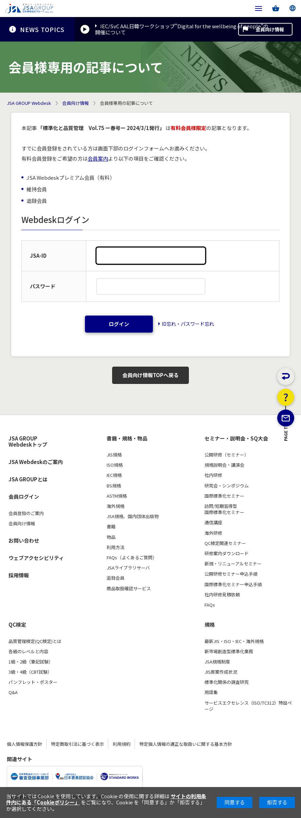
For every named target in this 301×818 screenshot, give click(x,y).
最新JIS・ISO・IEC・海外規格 (234, 641)
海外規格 (115, 506)
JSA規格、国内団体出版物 (133, 516)
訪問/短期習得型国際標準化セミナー (224, 509)
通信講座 (213, 522)
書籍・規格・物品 (127, 438)
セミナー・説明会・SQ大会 (236, 438)
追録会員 (115, 578)
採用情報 (18, 575)
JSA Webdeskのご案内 (35, 461)
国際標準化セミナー (224, 496)
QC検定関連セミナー (225, 543)
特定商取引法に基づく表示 (77, 744)
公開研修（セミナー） (227, 455)
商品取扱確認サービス (129, 589)
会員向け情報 (269, 29)
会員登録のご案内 (26, 513)
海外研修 (213, 533)
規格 (210, 625)
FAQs (210, 605)
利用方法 (115, 547)
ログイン (119, 323)
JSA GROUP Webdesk (29, 103)
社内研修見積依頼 (222, 595)
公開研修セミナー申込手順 (231, 574)
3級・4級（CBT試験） (30, 672)
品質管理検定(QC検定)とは (34, 641)
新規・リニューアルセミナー (233, 564)
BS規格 (114, 486)
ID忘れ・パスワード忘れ (188, 323)
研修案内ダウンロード (227, 553)
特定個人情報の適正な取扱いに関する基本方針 (185, 744)
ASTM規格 (117, 496)
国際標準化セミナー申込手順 (233, 584)
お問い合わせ (23, 540)
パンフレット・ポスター (32, 682)
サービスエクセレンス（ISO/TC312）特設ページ (248, 706)
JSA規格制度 (217, 662)
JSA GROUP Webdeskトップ (27, 441)
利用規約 (121, 744)
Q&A (13, 692)
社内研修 (213, 475)
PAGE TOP (285, 470)
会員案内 (98, 158)
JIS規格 (114, 455)
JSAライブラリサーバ (128, 568)
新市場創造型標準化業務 (229, 651)
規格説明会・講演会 (224, 465)
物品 (111, 537)
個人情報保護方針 (24, 744)
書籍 (111, 527)
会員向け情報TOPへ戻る (150, 375)
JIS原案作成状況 (221, 672)
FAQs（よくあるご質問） (132, 558)
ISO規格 (115, 465)
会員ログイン (23, 496)
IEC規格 (114, 475)
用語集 (211, 692)
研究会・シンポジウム (227, 486)
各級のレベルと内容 (28, 651)
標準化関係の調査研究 (227, 682)
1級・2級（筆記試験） (30, 662)
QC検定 (17, 625)
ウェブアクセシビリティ (36, 557)
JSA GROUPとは (28, 479)
